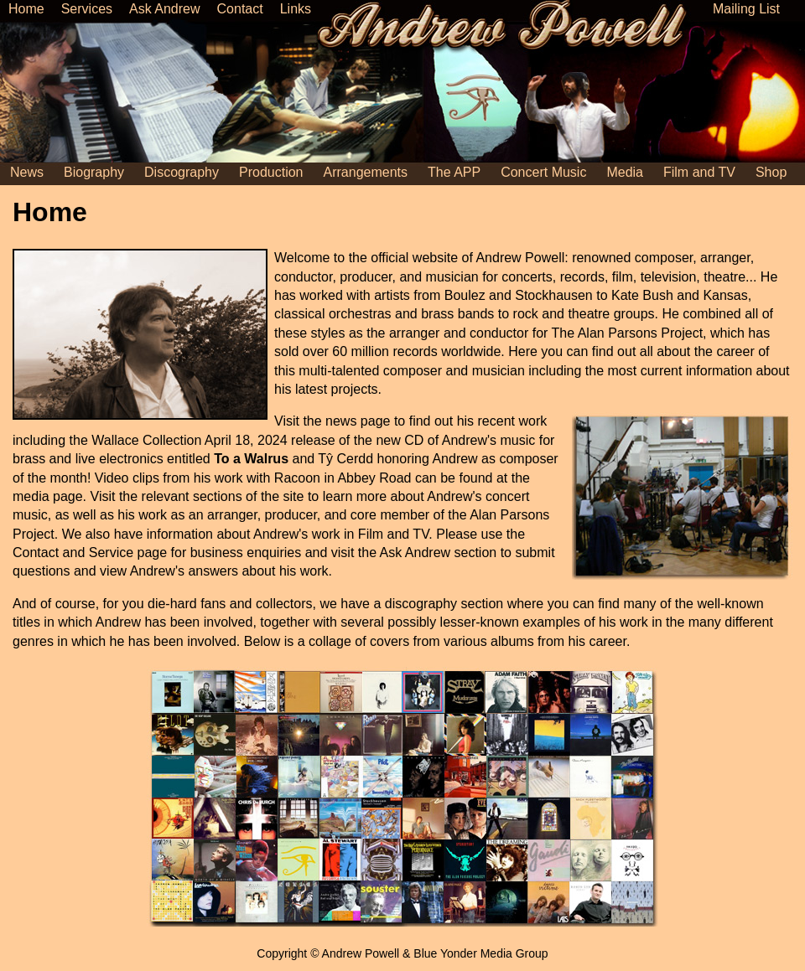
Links (295, 9)
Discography (181, 172)
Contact (240, 9)
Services (86, 9)
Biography (94, 172)
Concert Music (543, 172)
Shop (771, 172)
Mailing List (746, 9)
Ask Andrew (164, 9)
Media (624, 172)
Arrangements (366, 172)
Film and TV (699, 172)
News (27, 172)
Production (271, 172)
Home (26, 9)
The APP (454, 172)
